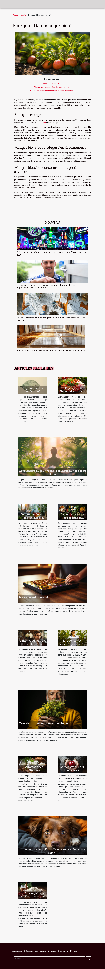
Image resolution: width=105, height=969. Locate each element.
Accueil (16, 15)
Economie (17, 951)
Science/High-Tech (58, 951)
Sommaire (53, 79)
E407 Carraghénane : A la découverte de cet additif (33, 897)
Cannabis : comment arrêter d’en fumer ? (45, 723)
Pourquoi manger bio (51, 83)
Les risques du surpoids (34, 597)
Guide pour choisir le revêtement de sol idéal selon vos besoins (51, 350)
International (31, 951)
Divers (73, 951)
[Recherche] (49, 958)
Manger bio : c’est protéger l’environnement (51, 87)
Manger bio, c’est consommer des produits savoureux (51, 91)
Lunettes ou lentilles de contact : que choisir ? (33, 644)
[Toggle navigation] (16, 4)
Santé (23, 15)
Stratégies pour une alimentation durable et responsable (72, 391)
